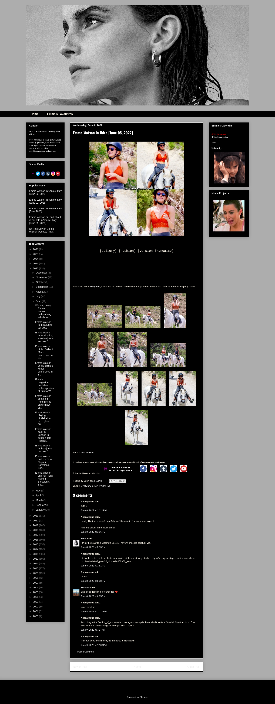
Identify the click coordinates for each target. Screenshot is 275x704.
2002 (36, 606)
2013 (36, 554)
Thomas (85, 587)
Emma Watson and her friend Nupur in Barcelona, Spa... (44, 462)
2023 (36, 263)
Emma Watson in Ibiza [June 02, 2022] (43, 325)
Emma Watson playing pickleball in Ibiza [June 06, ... (43, 418)
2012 (36, 558)
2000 (36, 616)
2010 (36, 568)
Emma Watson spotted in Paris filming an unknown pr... (43, 402)
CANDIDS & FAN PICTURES (96, 485)
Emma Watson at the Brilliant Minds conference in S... (44, 352)
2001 (36, 611)
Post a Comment (85, 651)
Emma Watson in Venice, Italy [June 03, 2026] (45, 192)
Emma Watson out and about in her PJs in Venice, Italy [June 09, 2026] (45, 220)
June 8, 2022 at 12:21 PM (94, 510)
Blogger (143, 697)
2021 (36, 515)
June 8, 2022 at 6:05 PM (93, 596)
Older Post (193, 666)
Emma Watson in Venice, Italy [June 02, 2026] (45, 201)
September (42, 286)
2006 (36, 587)
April (38, 495)
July (38, 296)
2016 (36, 539)
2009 (36, 573)
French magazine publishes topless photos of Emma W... (44, 385)
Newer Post (80, 666)
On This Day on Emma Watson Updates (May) (41, 230)
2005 (36, 592)
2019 (36, 525)
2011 (36, 563)
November (42, 277)
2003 (36, 601)
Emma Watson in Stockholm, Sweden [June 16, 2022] (44, 337)
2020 (36, 520)
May (38, 490)
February (41, 505)
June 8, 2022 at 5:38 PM (93, 581)
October (40, 282)
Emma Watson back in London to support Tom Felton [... (43, 435)
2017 (36, 535)
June (39, 301)
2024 (36, 258)
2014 (36, 549)
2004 (36, 597)
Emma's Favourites (60, 113)
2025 (36, 254)
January (40, 509)
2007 (36, 582)
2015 (36, 544)
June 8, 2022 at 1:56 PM (93, 532)
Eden (83, 538)
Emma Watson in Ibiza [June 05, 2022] (43, 448)
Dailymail (95, 286)
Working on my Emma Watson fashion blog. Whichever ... (43, 311)
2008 (36, 577)
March (39, 500)
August (40, 291)
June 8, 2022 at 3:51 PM (93, 565)
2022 (36, 268)
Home (34, 113)
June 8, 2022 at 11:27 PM (94, 611)
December (42, 272)
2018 (36, 530)
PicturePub (87, 452)
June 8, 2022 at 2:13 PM (93, 547)
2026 (36, 249)
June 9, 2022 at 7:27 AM (93, 629)
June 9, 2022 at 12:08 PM (94, 645)
